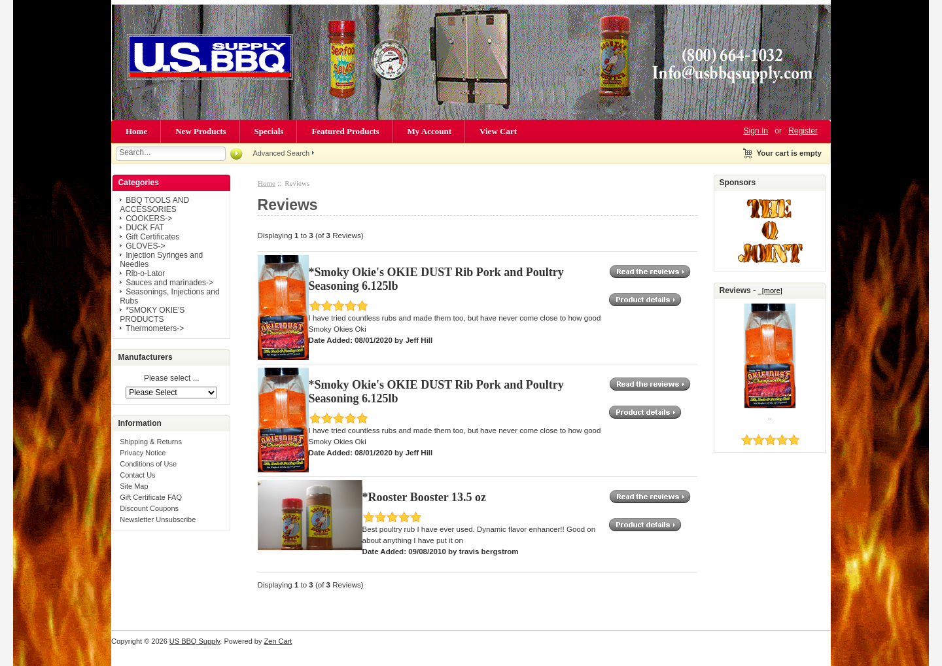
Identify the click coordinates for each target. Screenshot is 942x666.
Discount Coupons (149, 508)
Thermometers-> (155, 328)
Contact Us (137, 475)
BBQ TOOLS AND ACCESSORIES (154, 205)
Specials (269, 131)
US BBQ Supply (194, 641)
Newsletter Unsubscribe (158, 519)
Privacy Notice (143, 453)
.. (770, 417)
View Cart (498, 131)
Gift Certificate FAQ (151, 497)
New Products (200, 131)
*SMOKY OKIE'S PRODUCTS (152, 315)
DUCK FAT (145, 227)
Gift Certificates (152, 236)
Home (136, 131)
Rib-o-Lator (145, 273)
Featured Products (345, 131)
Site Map (134, 486)
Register (803, 130)
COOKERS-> (149, 218)
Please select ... (172, 378)
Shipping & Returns (151, 442)
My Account (430, 131)
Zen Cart (278, 641)
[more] (770, 290)
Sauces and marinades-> (169, 282)
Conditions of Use (148, 464)
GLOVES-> (145, 246)
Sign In (756, 130)
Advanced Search (281, 153)
